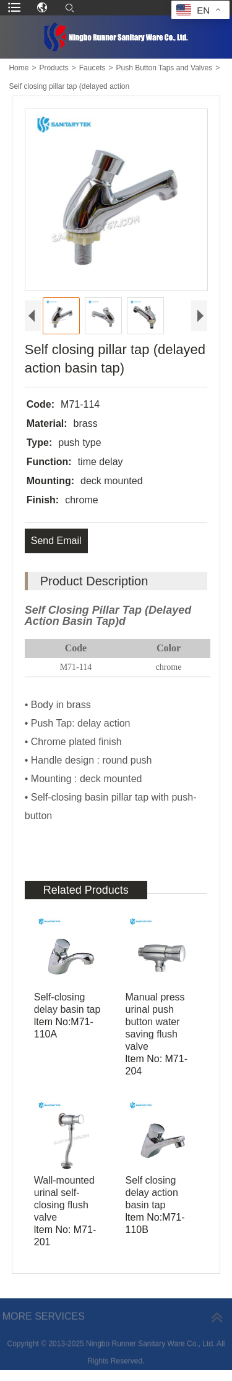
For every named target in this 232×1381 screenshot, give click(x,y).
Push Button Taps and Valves (164, 68)
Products (53, 68)
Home (18, 68)
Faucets (92, 68)
